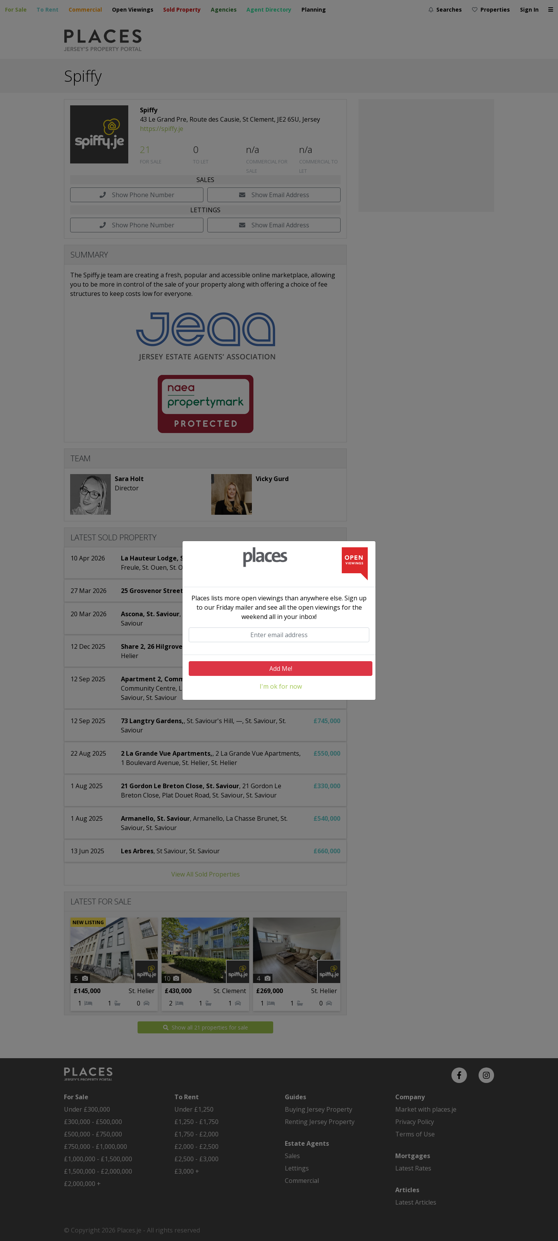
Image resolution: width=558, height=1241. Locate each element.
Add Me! (280, 668)
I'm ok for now (281, 686)
